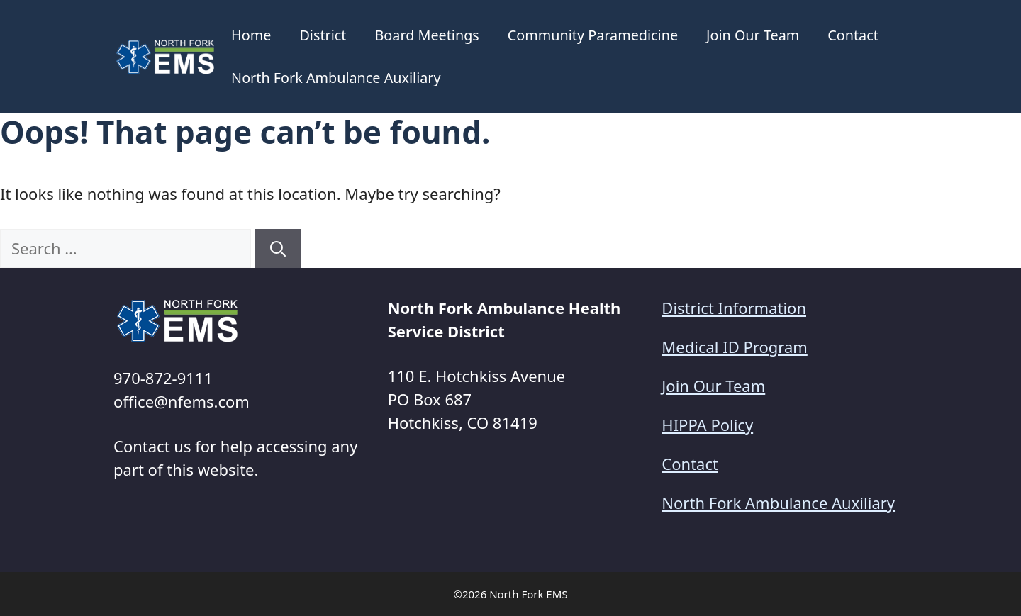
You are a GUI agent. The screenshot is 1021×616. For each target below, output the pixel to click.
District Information (734, 307)
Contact (852, 35)
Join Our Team (752, 35)
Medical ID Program (734, 346)
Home (251, 35)
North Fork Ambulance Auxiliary (336, 77)
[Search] (278, 248)
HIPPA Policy (707, 424)
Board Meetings (426, 35)
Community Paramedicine (593, 35)
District (322, 35)
